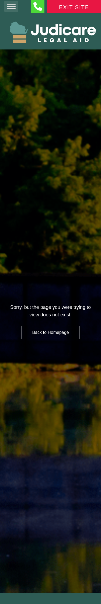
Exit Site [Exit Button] (74, 7)
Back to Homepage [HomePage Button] (50, 332)
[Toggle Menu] (11, 6)
